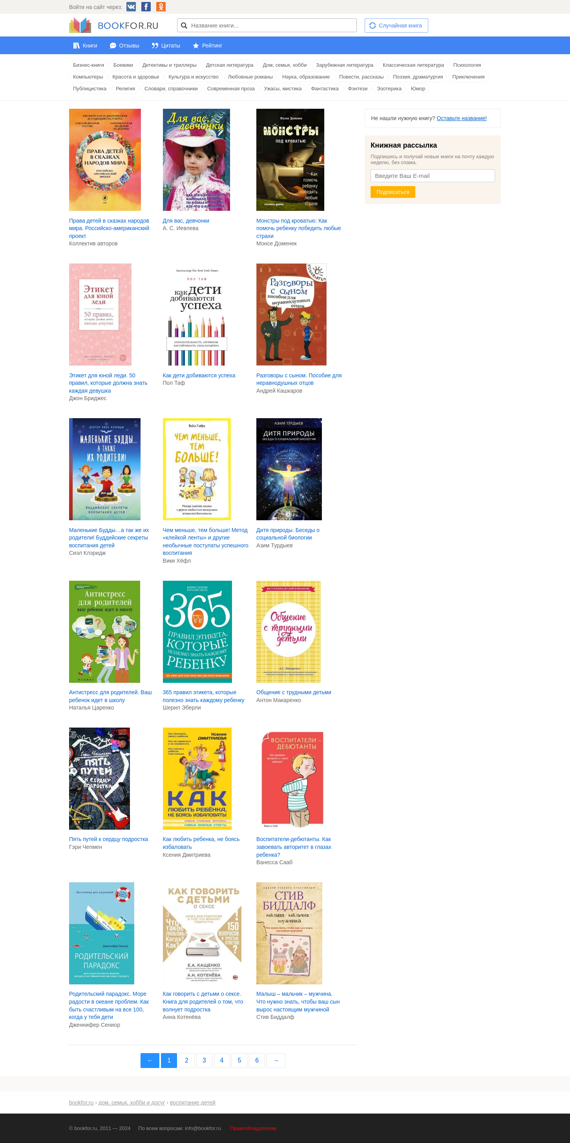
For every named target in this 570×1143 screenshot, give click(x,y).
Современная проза (231, 88)
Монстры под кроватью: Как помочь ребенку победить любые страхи (298, 228)
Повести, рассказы (361, 77)
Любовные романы (250, 77)
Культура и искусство (193, 77)
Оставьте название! (462, 118)
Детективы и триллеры (169, 65)
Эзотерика (389, 88)
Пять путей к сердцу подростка (108, 839)
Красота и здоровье (136, 77)
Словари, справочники (171, 88)
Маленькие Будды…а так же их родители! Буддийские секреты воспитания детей (109, 538)
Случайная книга (400, 25)
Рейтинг (212, 45)
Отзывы (129, 45)
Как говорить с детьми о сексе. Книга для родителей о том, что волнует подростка (203, 1001)
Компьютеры (88, 77)
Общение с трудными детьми (293, 692)
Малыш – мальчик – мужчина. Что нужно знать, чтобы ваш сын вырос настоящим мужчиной (298, 1001)
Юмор (418, 88)
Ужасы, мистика (283, 88)
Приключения (468, 77)
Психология (467, 65)
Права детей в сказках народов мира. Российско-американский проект (109, 228)
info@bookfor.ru (203, 1128)
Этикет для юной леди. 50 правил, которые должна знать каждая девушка (108, 383)
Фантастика (324, 88)
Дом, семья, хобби (285, 65)
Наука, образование (306, 77)
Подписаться (392, 192)
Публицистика (89, 88)
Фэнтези (358, 88)
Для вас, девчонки (186, 221)
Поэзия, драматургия (418, 77)
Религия (125, 88)
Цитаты (170, 45)
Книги (90, 45)
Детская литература (230, 65)
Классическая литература (413, 65)
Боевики (123, 65)
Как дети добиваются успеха (199, 375)
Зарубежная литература (344, 65)
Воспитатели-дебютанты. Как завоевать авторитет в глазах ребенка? (293, 847)
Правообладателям (253, 1128)
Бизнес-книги (88, 65)
